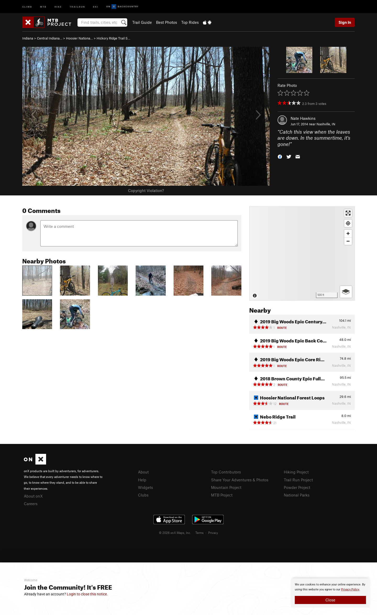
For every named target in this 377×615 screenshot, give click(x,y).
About (143, 472)
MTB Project (221, 495)
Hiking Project (296, 472)
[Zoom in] (348, 233)
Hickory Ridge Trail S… (113, 38)
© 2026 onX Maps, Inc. (175, 532)
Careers (30, 503)
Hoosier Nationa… (79, 38)
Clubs (143, 495)
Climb (27, 6)
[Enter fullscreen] (348, 213)
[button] (280, 156)
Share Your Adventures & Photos (239, 479)
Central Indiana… (49, 38)
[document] (330, 593)
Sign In (345, 22)
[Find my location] (348, 223)
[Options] (346, 292)
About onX (33, 496)
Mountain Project (226, 487)
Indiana (27, 38)
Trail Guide (142, 22)
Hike (58, 6)
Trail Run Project (298, 479)
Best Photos (166, 22)
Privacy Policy (350, 589)
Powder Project (297, 487)
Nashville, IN (326, 124)
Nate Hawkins (303, 118)
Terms (199, 532)
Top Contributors (226, 472)
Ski (95, 6)
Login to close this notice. (87, 594)
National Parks (296, 495)
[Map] (302, 253)
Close (330, 599)
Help (142, 479)
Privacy (213, 532)
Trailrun (77, 6)
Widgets (145, 487)
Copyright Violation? (146, 190)
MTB (43, 6)
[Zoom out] (348, 241)
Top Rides (190, 22)
